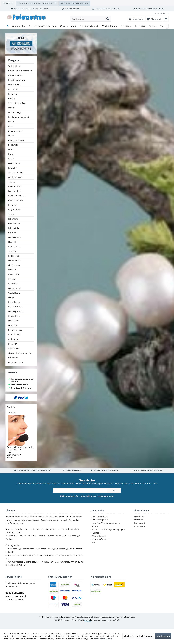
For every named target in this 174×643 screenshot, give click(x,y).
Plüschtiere (13, 283)
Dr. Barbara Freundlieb (18, 117)
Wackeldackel (14, 293)
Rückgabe (96, 533)
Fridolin (11, 149)
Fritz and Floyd (15, 112)
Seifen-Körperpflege (17, 103)
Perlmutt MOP (14, 339)
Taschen (12, 251)
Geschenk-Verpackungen (19, 353)
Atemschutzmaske (16, 140)
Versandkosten (81, 617)
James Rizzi (13, 168)
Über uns (138, 519)
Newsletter (139, 516)
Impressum (139, 526)
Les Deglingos (14, 237)
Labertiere (13, 219)
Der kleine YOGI (15, 177)
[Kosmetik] (140, 26)
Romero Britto (14, 186)
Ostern (11, 121)
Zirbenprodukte (15, 131)
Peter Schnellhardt (16, 195)
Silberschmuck (15, 330)
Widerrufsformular (100, 539)
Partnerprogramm (100, 519)
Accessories (13, 348)
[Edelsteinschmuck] (89, 26)
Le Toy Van (13, 325)
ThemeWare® (114, 620)
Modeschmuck (14, 84)
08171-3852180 (14, 593)
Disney (11, 107)
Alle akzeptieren (144, 636)
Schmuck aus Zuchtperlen (20, 70)
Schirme (12, 232)
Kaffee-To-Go (14, 246)
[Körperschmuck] (68, 26)
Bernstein (12, 343)
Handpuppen (14, 288)
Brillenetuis (13, 228)
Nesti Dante (13, 320)
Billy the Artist (14, 209)
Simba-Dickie (14, 316)
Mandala (12, 269)
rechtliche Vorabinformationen (106, 523)
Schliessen (13, 357)
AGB (94, 542)
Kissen (11, 158)
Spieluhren (13, 144)
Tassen (11, 181)
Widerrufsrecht (99, 536)
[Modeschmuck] (109, 26)
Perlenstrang (14, 334)
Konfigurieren (163, 636)
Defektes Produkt (99, 516)
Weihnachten (14, 66)
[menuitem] (161, 13)
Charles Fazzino (15, 200)
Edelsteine (13, 89)
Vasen (11, 214)
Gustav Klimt (14, 163)
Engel (10, 126)
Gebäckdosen (14, 265)
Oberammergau (15, 362)
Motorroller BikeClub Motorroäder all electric (37, 3)
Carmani (12, 279)
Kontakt (95, 526)
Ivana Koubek (14, 191)
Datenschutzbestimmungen (74, 496)
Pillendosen (13, 256)
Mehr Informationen (103, 638)
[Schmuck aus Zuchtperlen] (42, 26)
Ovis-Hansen (14, 223)
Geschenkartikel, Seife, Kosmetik (74, 3)
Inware (11, 154)
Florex (11, 135)
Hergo (11, 297)
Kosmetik (12, 94)
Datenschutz (140, 523)
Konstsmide (13, 274)
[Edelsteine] (126, 26)
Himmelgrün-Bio (15, 311)
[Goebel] (152, 26)
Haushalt (12, 242)
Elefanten (12, 205)
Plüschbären (14, 302)
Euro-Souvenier (15, 306)
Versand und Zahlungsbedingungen (108, 529)
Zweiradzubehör (15, 172)
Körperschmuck (15, 75)
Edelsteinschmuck (16, 80)
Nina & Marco (14, 260)
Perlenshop (8, 3)
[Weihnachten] (18, 26)
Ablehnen (128, 636)
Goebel (11, 98)
